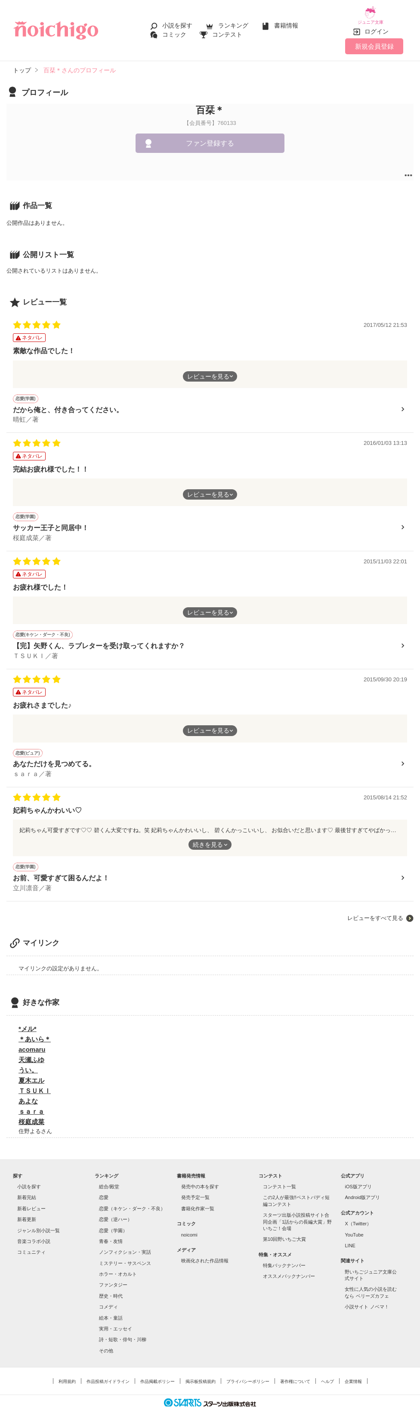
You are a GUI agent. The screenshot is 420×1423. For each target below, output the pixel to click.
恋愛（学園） (113, 1224)
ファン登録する (210, 137)
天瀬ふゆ (31, 1053)
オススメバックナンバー (289, 1270)
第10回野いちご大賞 (284, 1233)
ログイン (376, 25)
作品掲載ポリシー (157, 1375)
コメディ (108, 1300)
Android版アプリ (362, 1191)
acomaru (32, 1043)
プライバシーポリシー (247, 1375)
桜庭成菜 (31, 1115)
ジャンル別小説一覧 (38, 1224)
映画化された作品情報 (205, 1254)
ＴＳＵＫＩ (35, 1084)
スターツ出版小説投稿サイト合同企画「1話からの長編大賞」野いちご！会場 (297, 1215)
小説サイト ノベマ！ (367, 1300)
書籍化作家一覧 (197, 1202)
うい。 (28, 1063)
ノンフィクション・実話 (125, 1246)
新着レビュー (31, 1202)
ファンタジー (113, 1278)
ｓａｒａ (31, 1105)
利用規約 (67, 1375)
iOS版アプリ (358, 1180)
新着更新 (26, 1213)
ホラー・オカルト (118, 1268)
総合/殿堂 (109, 1180)
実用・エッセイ (115, 1322)
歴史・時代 (111, 1289)
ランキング (233, 22)
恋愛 (103, 1191)
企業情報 (353, 1375)
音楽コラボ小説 (33, 1235)
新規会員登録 (374, 39)
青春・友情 (111, 1235)
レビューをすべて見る (375, 911)
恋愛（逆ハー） (115, 1213)
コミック (174, 31)
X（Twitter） (358, 1217)
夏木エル (31, 1074)
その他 (106, 1344)
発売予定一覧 (195, 1191)
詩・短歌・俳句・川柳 (122, 1333)
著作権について (295, 1375)
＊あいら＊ (35, 1032)
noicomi (189, 1228)
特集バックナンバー (284, 1259)
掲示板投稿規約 (200, 1375)
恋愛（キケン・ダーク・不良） (132, 1202)
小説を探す (177, 22)
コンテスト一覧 (279, 1180)
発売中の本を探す (200, 1180)
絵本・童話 (111, 1311)
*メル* (28, 1022)
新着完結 (26, 1191)
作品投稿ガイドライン (108, 1375)
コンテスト (227, 31)
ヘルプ (327, 1375)
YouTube (354, 1228)
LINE (350, 1239)
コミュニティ (31, 1246)
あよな (28, 1094)
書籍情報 (286, 22)
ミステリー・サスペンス (125, 1256)
